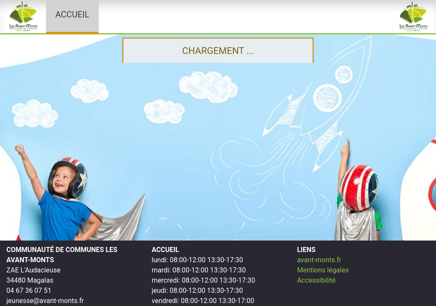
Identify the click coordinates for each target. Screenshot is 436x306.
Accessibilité (316, 280)
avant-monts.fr (319, 260)
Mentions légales (323, 270)
